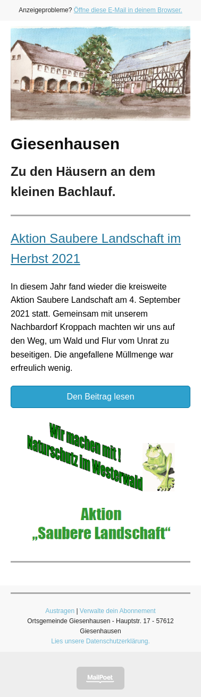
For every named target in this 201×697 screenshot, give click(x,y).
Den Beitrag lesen (100, 396)
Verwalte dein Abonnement (118, 611)
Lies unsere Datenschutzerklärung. (100, 641)
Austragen (59, 611)
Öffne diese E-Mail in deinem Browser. (128, 10)
